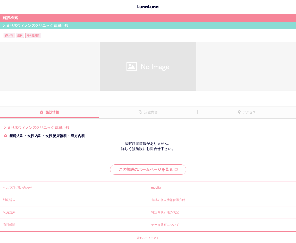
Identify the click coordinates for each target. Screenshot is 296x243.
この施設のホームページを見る (148, 169)
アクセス (249, 112)
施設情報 (52, 112)
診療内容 (151, 112)
